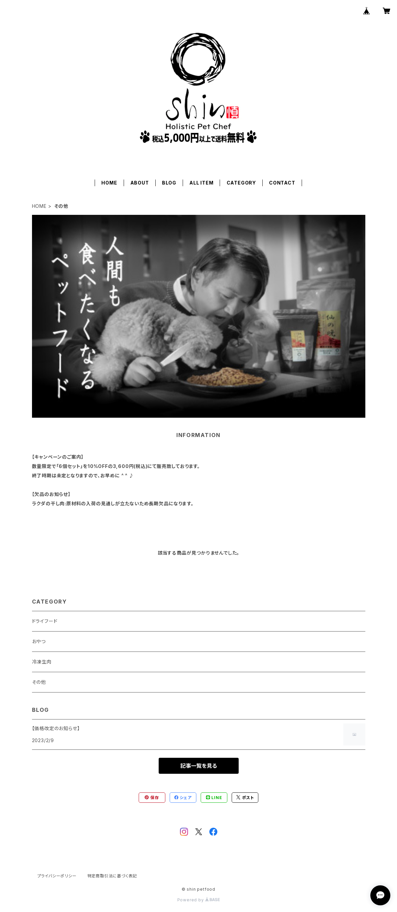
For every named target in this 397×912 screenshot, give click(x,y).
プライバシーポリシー (57, 875)
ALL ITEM (201, 183)
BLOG (169, 183)
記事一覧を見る (198, 765)
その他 (39, 682)
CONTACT (282, 183)
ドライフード (45, 621)
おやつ (39, 641)
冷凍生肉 (42, 662)
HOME (109, 183)
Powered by (198, 899)
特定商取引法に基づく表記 (112, 875)
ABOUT (139, 183)
